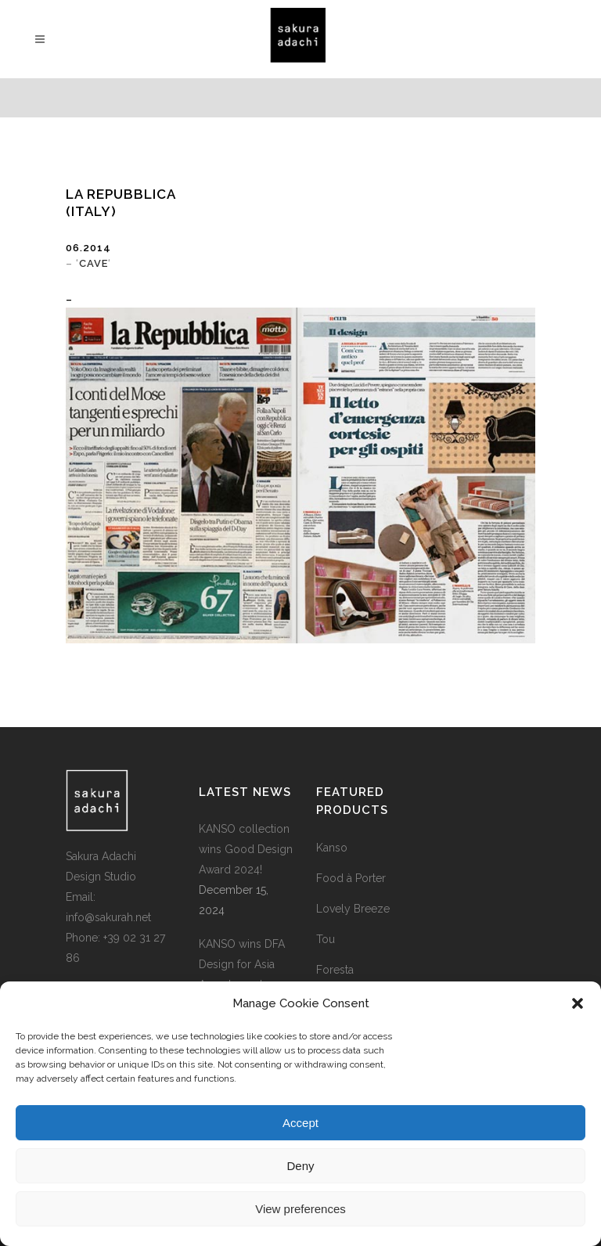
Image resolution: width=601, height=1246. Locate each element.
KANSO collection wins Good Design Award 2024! (246, 849)
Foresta (335, 969)
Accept (300, 1122)
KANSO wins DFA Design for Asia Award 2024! (242, 964)
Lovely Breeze (353, 908)
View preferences (300, 1208)
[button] (577, 1003)
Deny (300, 1165)
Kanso (331, 847)
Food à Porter (351, 878)
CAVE (93, 263)
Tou (325, 939)
